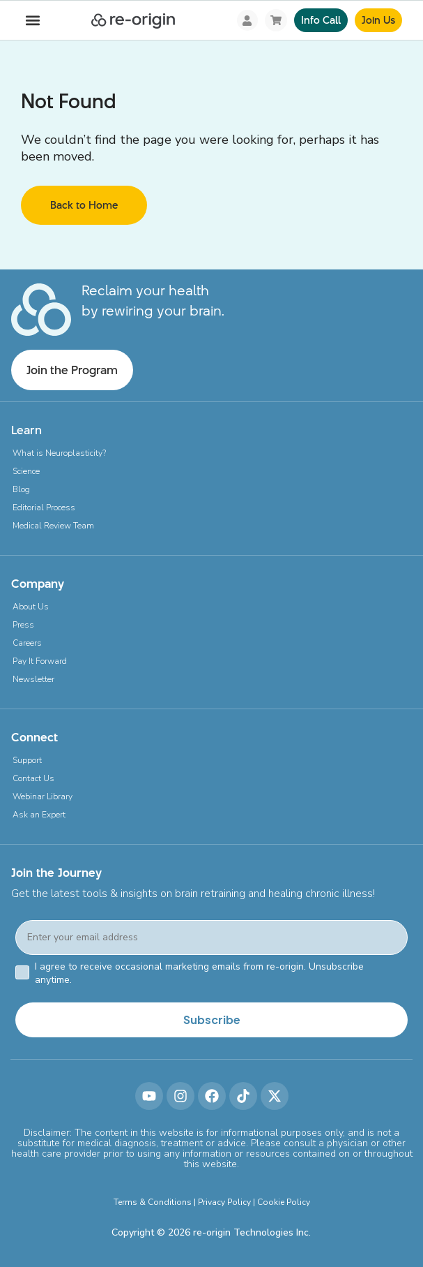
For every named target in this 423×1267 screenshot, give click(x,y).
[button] (32, 20)
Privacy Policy (224, 1202)
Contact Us (33, 778)
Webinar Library (42, 796)
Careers (27, 643)
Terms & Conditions (153, 1202)
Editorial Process (44, 507)
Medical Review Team (53, 525)
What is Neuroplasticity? (59, 453)
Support (27, 760)
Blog (21, 489)
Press (23, 624)
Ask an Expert (39, 814)
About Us (31, 606)
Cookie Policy (283, 1202)
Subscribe (211, 1019)
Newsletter (33, 679)
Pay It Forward (40, 661)
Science (26, 471)
